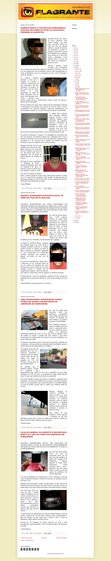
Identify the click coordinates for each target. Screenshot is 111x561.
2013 (75, 67)
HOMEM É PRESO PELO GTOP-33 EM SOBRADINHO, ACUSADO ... (82, 149)
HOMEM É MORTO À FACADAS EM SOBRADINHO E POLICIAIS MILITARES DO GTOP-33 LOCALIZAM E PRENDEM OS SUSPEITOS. (43, 30)
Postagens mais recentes (26, 537)
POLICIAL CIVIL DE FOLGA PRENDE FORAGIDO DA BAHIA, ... (81, 167)
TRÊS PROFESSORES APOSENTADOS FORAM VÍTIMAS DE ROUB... (81, 98)
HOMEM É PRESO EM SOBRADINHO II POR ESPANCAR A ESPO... (80, 199)
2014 (75, 65)
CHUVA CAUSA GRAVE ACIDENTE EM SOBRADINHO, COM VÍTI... (82, 162)
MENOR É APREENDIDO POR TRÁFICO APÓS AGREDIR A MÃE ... (82, 107)
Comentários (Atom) (28, 540)
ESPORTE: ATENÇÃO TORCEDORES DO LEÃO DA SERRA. (82, 187)
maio (76, 83)
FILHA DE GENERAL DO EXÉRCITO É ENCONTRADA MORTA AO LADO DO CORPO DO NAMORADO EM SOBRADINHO (44, 434)
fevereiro (77, 216)
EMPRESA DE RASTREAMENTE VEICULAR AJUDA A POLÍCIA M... (82, 129)
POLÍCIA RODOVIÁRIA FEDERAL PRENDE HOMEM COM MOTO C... (82, 124)
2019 (75, 55)
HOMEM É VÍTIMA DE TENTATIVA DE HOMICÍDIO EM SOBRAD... (82, 133)
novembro (77, 71)
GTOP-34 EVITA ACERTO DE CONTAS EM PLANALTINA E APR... (82, 136)
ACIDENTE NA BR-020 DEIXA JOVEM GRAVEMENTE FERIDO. (81, 208)
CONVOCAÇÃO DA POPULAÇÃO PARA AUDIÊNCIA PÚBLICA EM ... (82, 145)
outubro (76, 73)
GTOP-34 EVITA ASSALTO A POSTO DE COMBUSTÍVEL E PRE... (82, 212)
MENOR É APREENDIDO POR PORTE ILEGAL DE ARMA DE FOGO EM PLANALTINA (42, 197)
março (76, 86)
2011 (75, 222)
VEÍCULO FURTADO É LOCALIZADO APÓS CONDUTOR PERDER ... (81, 195)
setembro (77, 75)
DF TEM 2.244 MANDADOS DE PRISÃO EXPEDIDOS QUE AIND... (82, 183)
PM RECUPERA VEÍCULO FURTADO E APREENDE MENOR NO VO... (81, 203)
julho (76, 79)
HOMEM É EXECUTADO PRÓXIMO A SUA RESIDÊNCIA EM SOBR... (82, 154)
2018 (75, 57)
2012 (75, 220)
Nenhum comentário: (37, 188)
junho (76, 81)
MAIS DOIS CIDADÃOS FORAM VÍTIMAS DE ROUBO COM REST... (82, 116)
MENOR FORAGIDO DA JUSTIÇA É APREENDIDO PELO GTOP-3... (82, 111)
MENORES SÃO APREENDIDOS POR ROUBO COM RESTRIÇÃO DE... (82, 120)
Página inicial (44, 537)
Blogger (62, 553)
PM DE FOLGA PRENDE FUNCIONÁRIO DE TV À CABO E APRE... (82, 158)
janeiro (76, 218)
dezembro (77, 69)
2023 (75, 50)
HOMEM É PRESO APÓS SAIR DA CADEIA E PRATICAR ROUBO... (82, 141)
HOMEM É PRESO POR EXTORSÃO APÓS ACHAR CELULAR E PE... (81, 171)
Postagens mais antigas (61, 537)
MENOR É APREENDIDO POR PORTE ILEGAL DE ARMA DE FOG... (82, 94)
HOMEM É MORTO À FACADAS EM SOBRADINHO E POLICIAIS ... (82, 90)
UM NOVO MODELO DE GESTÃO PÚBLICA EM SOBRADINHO (82, 191)
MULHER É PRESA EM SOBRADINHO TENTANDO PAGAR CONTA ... (81, 175)
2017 (75, 59)
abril (76, 84)
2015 (75, 63)
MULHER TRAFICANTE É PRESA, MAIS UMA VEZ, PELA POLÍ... (82, 179)
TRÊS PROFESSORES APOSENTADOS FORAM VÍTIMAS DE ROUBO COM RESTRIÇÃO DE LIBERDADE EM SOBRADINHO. (41, 301)
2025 (75, 48)
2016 (75, 61)
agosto (76, 77)
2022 (75, 52)
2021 (75, 53)
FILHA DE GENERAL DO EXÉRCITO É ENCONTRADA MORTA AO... (82, 103)
